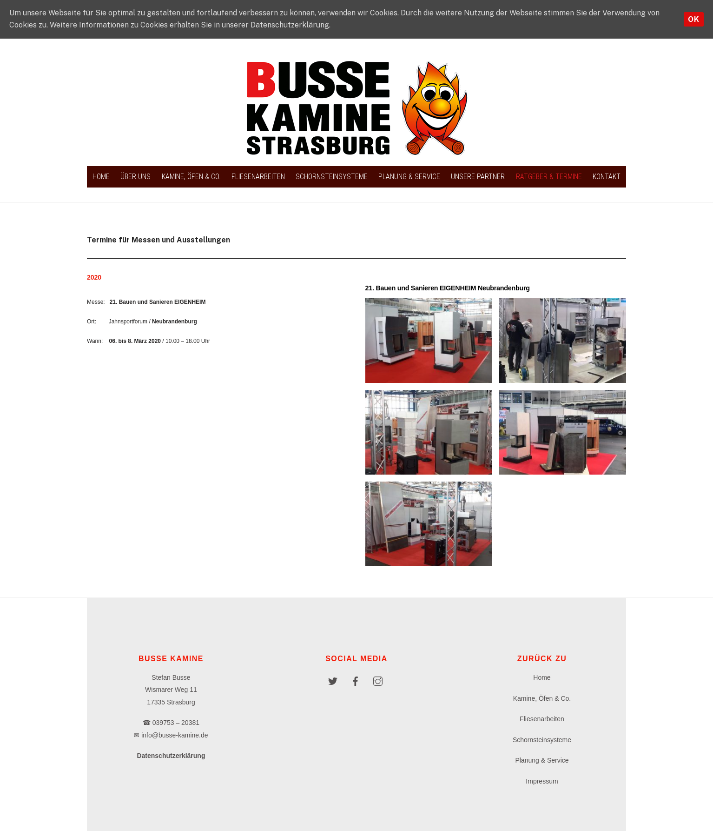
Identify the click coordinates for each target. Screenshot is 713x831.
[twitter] (332, 680)
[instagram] (378, 680)
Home (101, 176)
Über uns (135, 176)
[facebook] (355, 680)
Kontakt (607, 176)
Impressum (542, 781)
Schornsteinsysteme (332, 176)
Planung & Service (409, 176)
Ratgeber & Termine (549, 176)
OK (694, 19)
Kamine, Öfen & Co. (191, 176)
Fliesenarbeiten (258, 176)
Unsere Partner (478, 176)
